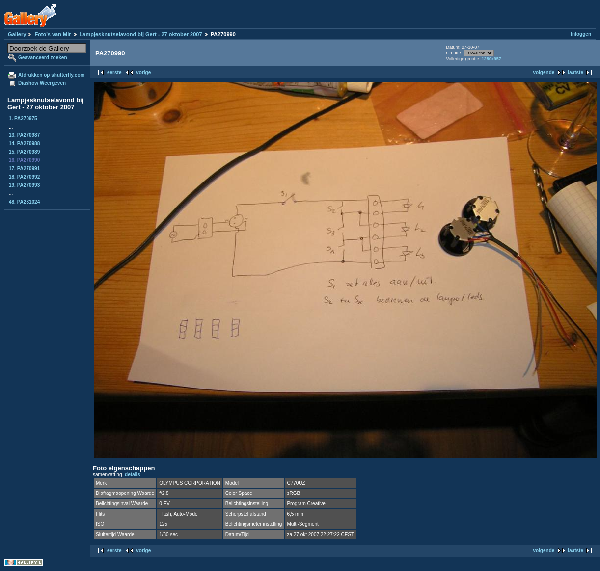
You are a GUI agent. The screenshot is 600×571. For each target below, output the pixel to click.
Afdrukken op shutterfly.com (51, 75)
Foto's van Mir (52, 34)
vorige (143, 72)
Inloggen (581, 34)
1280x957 (491, 58)
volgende (543, 72)
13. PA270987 (24, 135)
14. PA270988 (24, 143)
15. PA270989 (24, 152)
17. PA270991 (24, 168)
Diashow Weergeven (42, 83)
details (132, 474)
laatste (575, 72)
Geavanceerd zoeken (42, 57)
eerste (114, 72)
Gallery (17, 34)
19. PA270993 (24, 185)
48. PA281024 (24, 202)
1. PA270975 (23, 118)
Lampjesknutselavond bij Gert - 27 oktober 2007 (141, 34)
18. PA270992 (24, 177)
